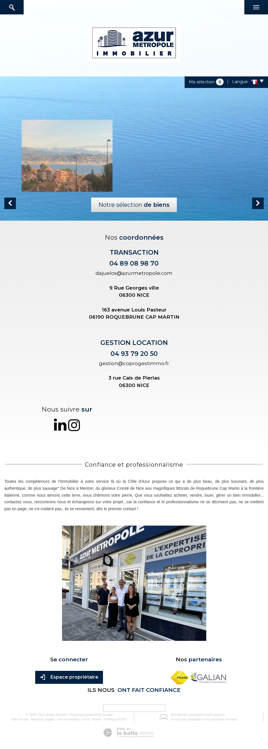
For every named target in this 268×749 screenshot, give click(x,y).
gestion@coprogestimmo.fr (134, 363)
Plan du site (20, 719)
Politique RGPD (115, 719)
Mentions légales (43, 719)
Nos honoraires (68, 719)
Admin (96, 719)
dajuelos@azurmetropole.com (134, 273)
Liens (86, 719)
